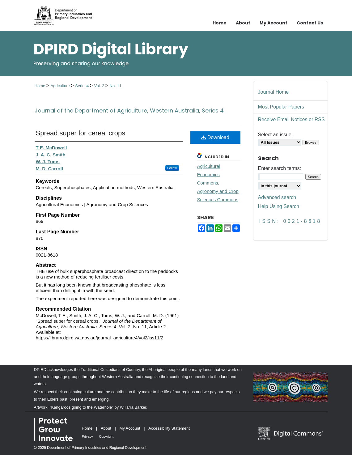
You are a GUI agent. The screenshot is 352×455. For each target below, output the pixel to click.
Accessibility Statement (169, 428)
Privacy (87, 436)
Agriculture (61, 85)
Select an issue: (275, 134)
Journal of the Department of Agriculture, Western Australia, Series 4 (129, 110)
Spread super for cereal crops (80, 133)
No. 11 (115, 85)
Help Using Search (278, 206)
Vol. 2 (99, 85)
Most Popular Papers (281, 106)
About (106, 428)
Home (40, 85)
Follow (172, 168)
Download (215, 137)
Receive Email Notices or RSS (291, 119)
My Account (129, 428)
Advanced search (277, 197)
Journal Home (273, 92)
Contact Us (310, 23)
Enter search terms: (279, 168)
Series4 (82, 85)
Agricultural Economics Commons (208, 174)
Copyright (106, 436)
